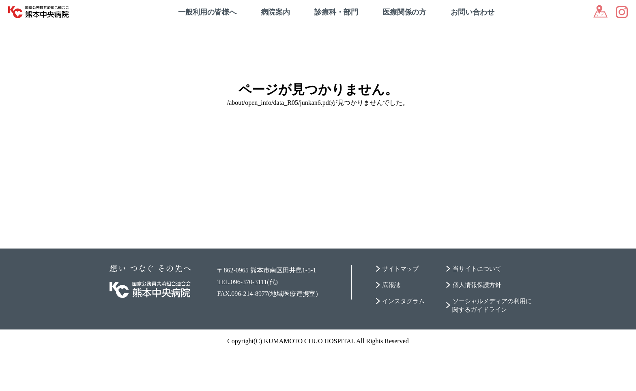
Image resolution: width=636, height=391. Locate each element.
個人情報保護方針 (477, 322)
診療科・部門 (336, 12)
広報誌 (392, 322)
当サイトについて (477, 306)
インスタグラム (405, 339)
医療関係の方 (404, 12)
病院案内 (275, 12)
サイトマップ (401, 306)
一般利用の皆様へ (207, 12)
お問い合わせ (472, 12)
